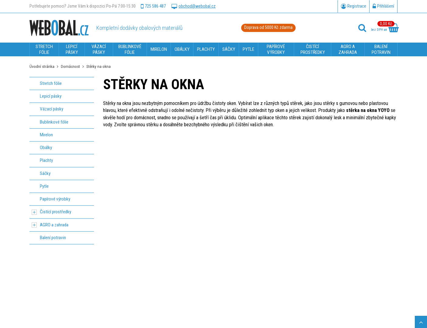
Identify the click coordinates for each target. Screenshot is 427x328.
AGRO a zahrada (54, 225)
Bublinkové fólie (54, 122)
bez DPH (379, 30)
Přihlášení (383, 6)
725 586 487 (153, 6)
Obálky (46, 147)
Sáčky (45, 173)
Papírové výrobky (55, 199)
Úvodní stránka (42, 66)
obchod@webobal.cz (194, 6)
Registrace (353, 6)
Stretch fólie (51, 83)
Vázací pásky (51, 109)
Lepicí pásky (50, 96)
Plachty (46, 160)
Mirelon (46, 135)
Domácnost (70, 66)
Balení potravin (53, 237)
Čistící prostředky (55, 212)
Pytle (44, 186)
